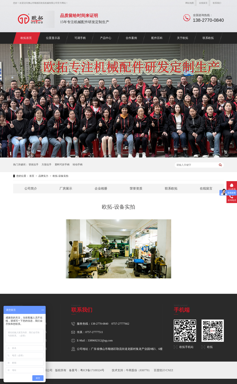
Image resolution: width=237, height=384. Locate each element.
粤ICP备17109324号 (92, 370)
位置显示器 (53, 37)
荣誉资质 (136, 188)
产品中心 (105, 37)
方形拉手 (46, 164)
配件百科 (157, 37)
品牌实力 (43, 176)
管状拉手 (33, 164)
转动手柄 (78, 164)
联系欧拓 (208, 37)
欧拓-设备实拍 (60, 176)
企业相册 (101, 188)
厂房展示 (66, 188)
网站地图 (189, 3)
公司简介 (30, 188)
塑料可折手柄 (62, 164)
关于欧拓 (182, 37)
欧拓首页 (26, 37)
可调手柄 (80, 37)
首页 (32, 176)
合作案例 (131, 37)
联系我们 (217, 3)
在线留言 (203, 3)
